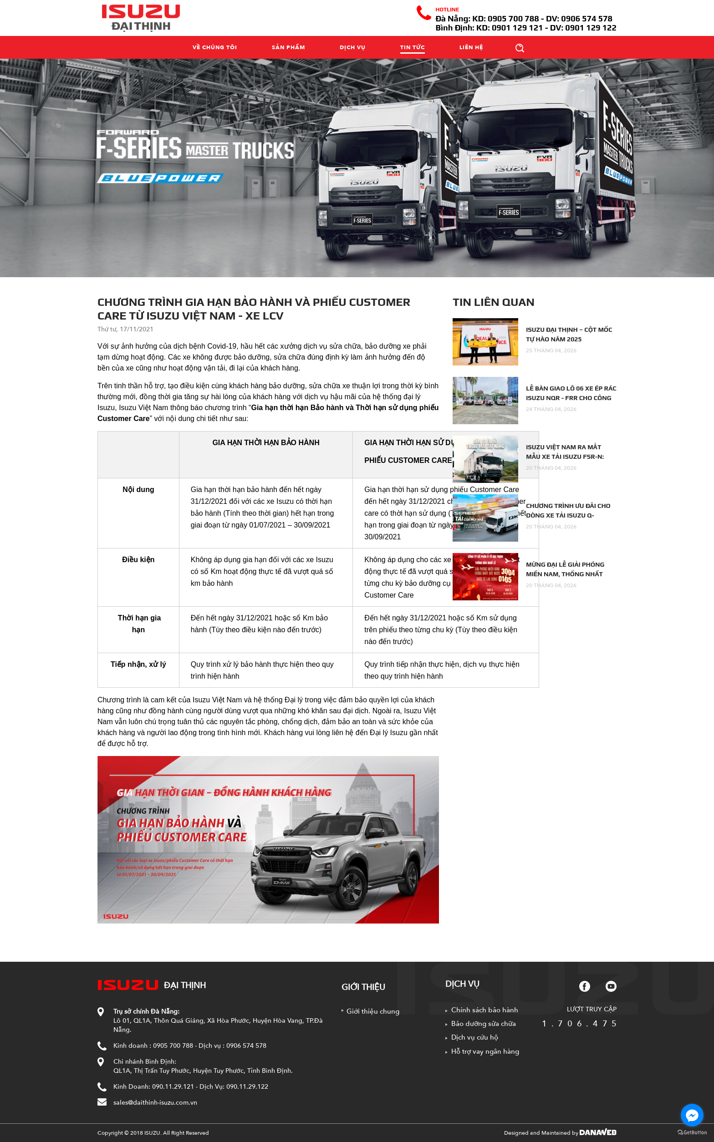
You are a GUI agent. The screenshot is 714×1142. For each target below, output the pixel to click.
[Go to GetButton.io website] (692, 1133)
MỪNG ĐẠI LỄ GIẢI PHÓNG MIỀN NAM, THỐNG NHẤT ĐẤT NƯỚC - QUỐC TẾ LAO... (567, 574)
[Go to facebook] (692, 1115)
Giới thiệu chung (373, 1011)
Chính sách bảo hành (484, 1010)
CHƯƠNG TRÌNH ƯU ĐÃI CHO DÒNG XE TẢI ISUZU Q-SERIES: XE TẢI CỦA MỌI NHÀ (569, 515)
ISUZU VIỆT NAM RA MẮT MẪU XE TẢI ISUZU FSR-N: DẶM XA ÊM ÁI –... (565, 456)
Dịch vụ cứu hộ (474, 1037)
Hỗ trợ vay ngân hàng (485, 1051)
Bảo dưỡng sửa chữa (483, 1023)
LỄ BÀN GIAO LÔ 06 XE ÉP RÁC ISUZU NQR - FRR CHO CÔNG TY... (571, 398)
